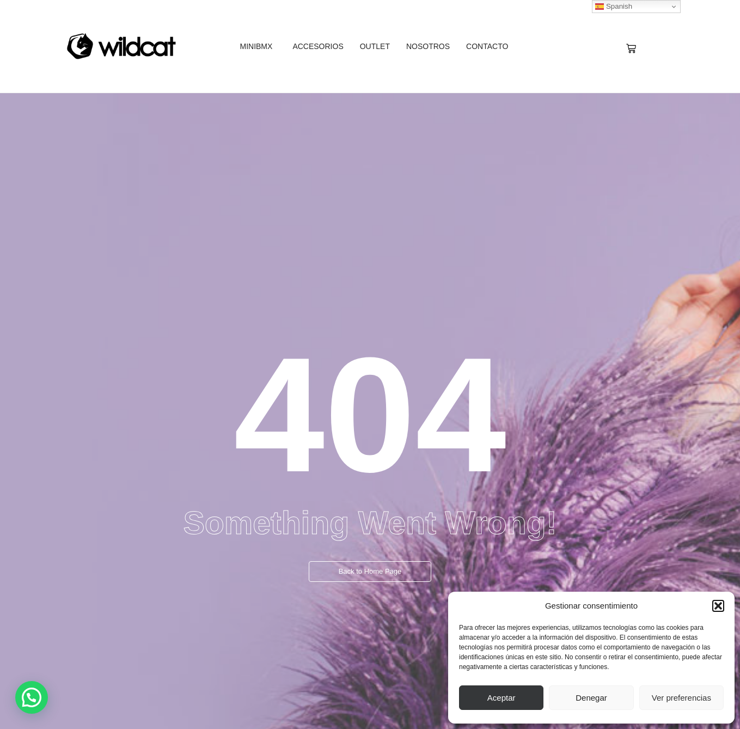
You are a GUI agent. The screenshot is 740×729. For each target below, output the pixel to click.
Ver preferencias (681, 697)
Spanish (613, 6)
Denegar (591, 697)
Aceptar (501, 697)
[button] (718, 605)
